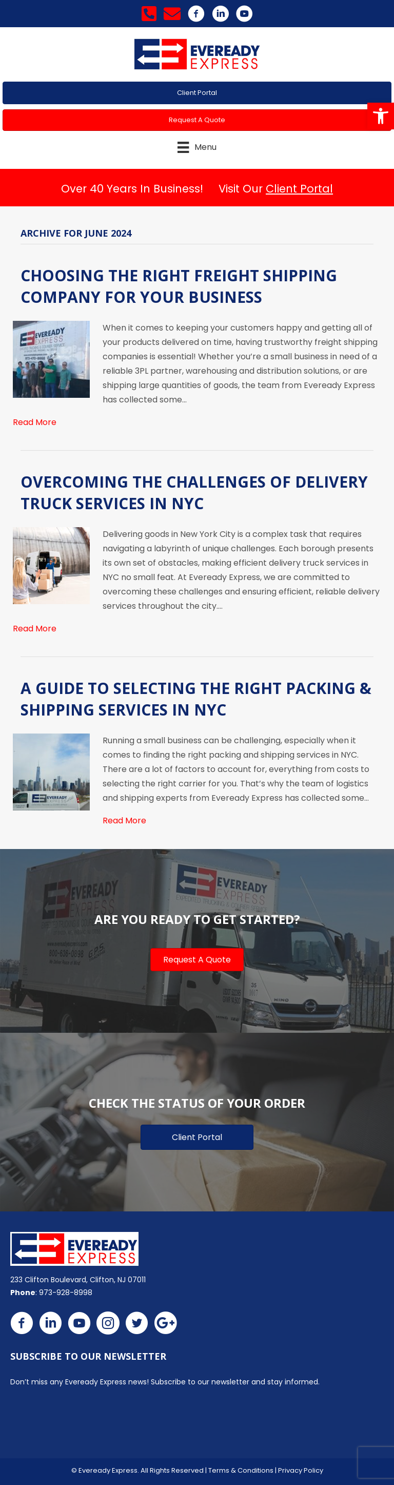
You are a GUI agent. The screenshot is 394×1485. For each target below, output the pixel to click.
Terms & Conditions (240, 1470)
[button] (380, 116)
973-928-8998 (65, 1292)
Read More (34, 422)
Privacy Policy (300, 1470)
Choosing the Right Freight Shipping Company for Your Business (179, 286)
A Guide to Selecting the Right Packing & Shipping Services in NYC (196, 699)
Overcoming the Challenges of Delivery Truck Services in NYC (194, 492)
